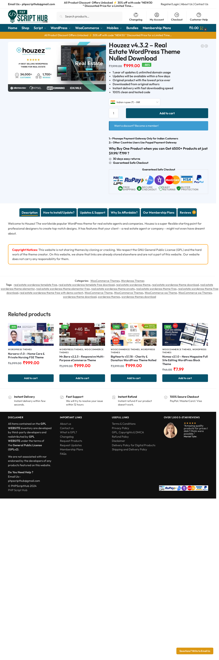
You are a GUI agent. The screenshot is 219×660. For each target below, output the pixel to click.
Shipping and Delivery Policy (129, 449)
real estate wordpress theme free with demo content (51, 292)
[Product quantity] (113, 113)
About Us (186, 4)
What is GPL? (68, 432)
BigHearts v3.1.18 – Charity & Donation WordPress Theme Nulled (133, 358)
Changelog (135, 16)
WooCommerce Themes (105, 280)
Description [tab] (30, 212)
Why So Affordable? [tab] (124, 212)
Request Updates (71, 445)
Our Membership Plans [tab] (158, 212)
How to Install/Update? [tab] (58, 212)
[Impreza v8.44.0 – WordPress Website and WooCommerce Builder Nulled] (206, 46)
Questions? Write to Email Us (194, 650)
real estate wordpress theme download (175, 284)
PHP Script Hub (17, 490)
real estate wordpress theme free (156, 288)
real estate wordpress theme (133, 284)
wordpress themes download (138, 296)
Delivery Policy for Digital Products (133, 445)
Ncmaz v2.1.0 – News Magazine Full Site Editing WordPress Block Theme (185, 360)
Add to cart (167, 113)
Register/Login (170, 4)
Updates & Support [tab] (92, 212)
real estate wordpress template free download (87, 284)
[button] (198, 28)
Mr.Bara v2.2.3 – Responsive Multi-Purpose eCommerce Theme (81, 358)
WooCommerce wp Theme (161, 292)
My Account (157, 16)
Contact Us (201, 4)
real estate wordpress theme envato (113, 288)
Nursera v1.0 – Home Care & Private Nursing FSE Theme (26, 355)
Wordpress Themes (132, 280)
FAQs (63, 454)
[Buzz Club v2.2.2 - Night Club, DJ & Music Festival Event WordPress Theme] (202, 46)
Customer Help (199, 16)
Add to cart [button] (30, 378)
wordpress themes (109, 296)
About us (65, 423)
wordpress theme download (79, 296)
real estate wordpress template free (35, 284)
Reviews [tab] (188, 212)
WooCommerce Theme (98, 292)
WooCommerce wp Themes (195, 292)
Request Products (71, 441)
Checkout (176, 16)
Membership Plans (71, 449)
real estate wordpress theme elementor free (63, 288)
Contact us (66, 428)
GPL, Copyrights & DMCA (128, 432)
